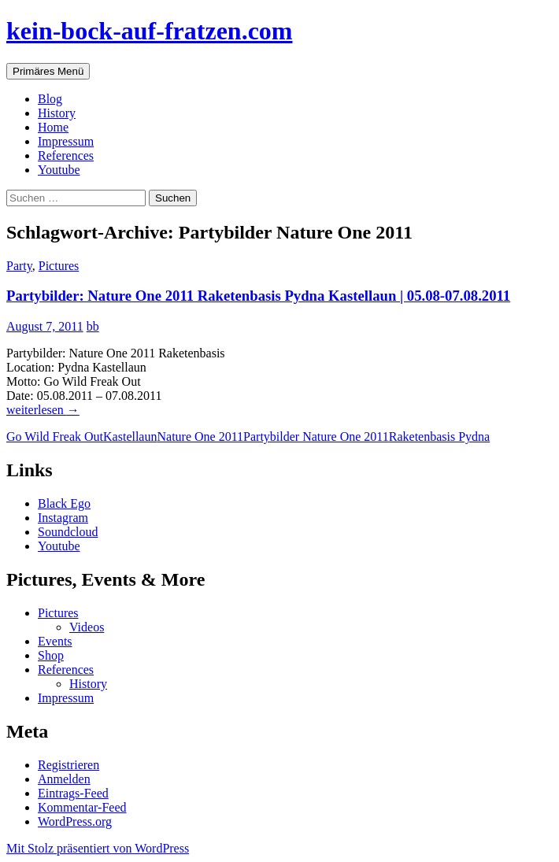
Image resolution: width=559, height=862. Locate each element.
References (66, 155)
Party (19, 265)
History (57, 113)
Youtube (59, 169)
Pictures (59, 265)
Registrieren (68, 764)
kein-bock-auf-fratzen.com (149, 31)
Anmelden (64, 779)
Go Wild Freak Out (54, 436)
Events (55, 641)
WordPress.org (75, 821)
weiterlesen (43, 409)
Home (53, 127)
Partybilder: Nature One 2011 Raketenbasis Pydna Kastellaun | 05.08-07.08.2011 (258, 295)
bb (93, 326)
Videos (86, 627)
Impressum (66, 141)
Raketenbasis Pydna (439, 436)
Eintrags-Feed (73, 793)
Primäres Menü (48, 71)
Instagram (63, 517)
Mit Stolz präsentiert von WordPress (97, 848)
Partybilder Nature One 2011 (316, 436)
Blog (50, 98)
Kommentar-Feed (82, 807)
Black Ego (64, 503)
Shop (51, 655)
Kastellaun (130, 436)
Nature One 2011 (200, 436)
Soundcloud (68, 531)
